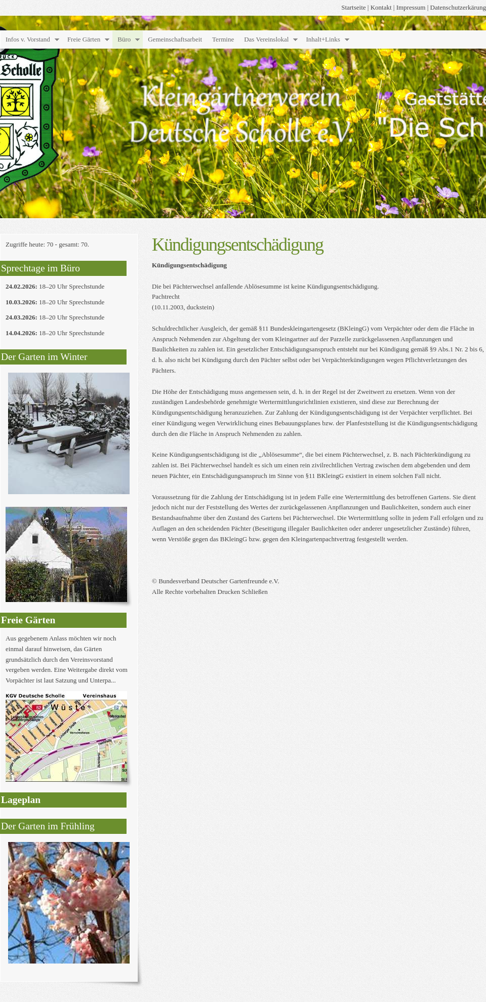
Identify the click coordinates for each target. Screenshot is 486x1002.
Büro (124, 39)
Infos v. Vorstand (28, 39)
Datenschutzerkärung (458, 7)
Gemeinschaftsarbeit (175, 39)
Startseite (353, 7)
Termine (223, 39)
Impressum (411, 7)
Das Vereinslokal (266, 39)
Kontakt (381, 7)
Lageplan (20, 799)
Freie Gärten (83, 39)
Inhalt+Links (323, 39)
